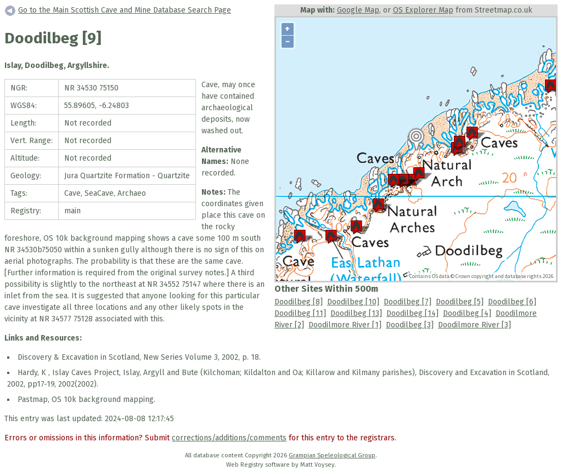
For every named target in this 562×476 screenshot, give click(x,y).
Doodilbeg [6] (512, 302)
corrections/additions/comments (229, 438)
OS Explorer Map (423, 10)
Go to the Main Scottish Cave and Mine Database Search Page (124, 10)
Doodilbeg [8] (298, 302)
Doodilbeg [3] (410, 325)
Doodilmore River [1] (344, 325)
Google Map (358, 10)
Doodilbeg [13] (356, 313)
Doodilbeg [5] (460, 302)
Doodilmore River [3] (474, 325)
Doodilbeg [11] (300, 313)
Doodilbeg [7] (407, 302)
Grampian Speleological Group (332, 455)
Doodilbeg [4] (467, 313)
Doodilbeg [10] (353, 302)
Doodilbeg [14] (412, 313)
